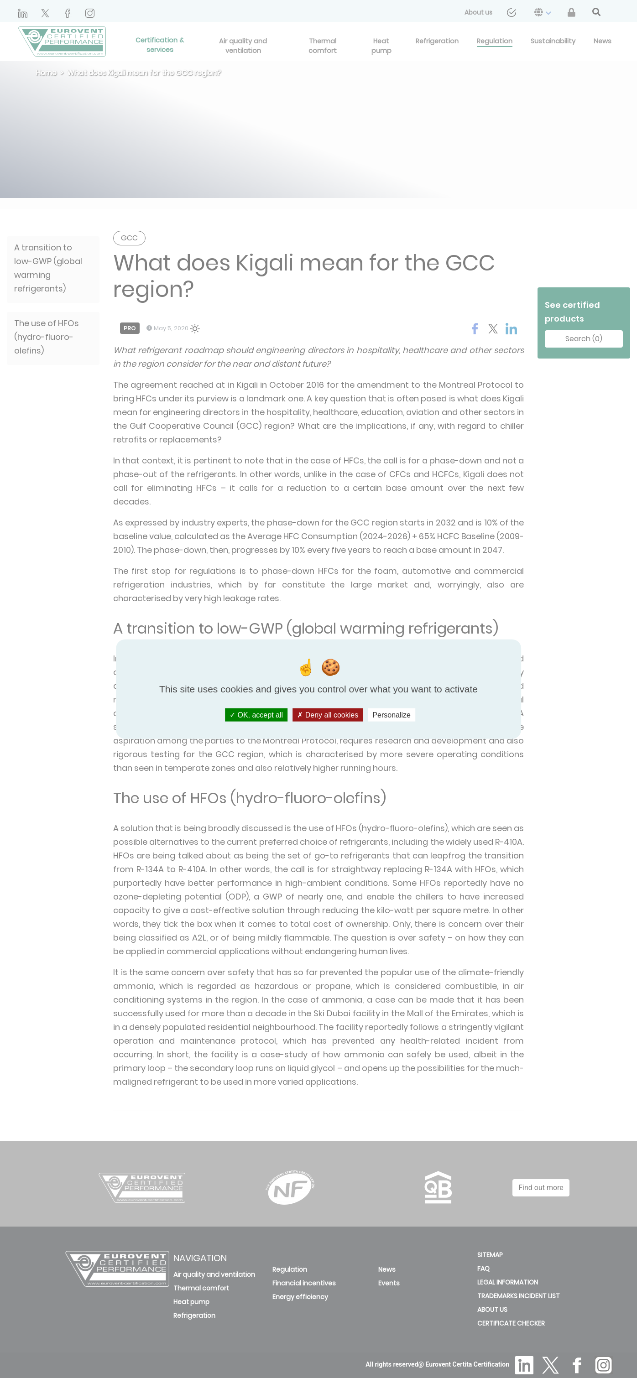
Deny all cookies (327, 715)
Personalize (391, 715)
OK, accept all (256, 715)
